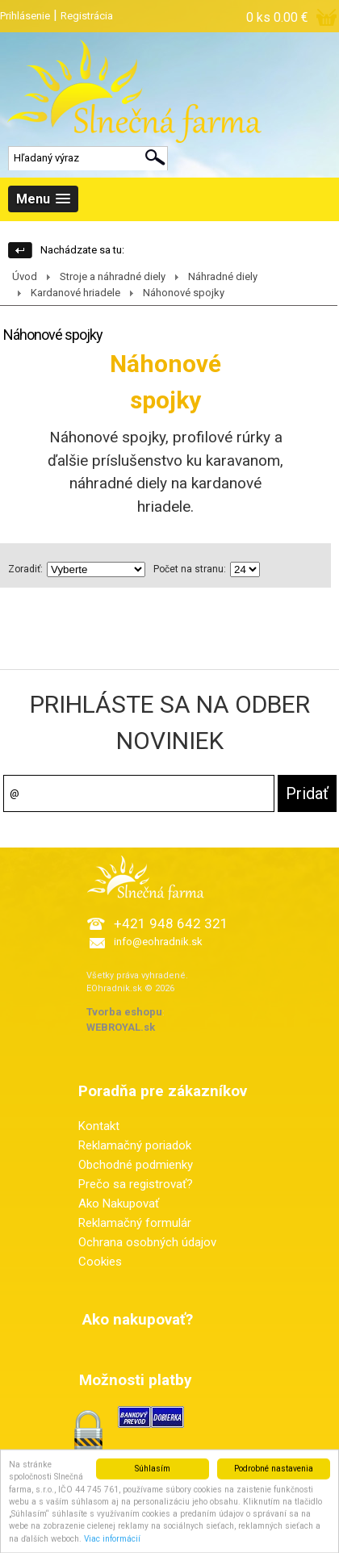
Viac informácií (112, 1544)
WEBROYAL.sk (120, 1027)
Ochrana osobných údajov (147, 1242)
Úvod (24, 276)
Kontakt (98, 1126)
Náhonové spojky (183, 293)
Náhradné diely (222, 276)
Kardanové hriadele (75, 293)
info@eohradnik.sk (158, 942)
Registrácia (87, 16)
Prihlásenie (25, 16)
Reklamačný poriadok (134, 1145)
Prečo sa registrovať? (135, 1184)
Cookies (100, 1261)
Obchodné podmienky (135, 1164)
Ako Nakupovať (118, 1203)
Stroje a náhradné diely (112, 276)
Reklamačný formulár (134, 1223)
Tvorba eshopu (124, 1012)
